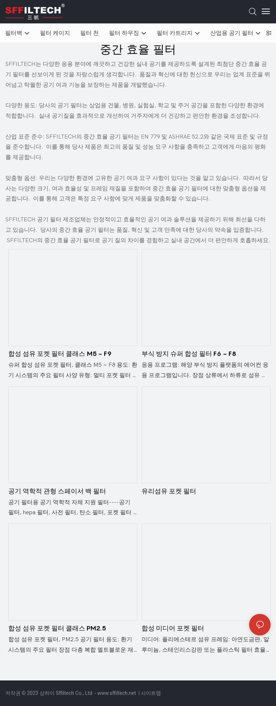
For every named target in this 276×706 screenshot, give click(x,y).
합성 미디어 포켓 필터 (173, 628)
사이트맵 (151, 693)
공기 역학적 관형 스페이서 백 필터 (57, 491)
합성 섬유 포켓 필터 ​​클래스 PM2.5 (57, 628)
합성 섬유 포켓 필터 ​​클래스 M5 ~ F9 (60, 353)
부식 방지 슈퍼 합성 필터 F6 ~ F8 (189, 353)
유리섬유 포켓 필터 (169, 491)
